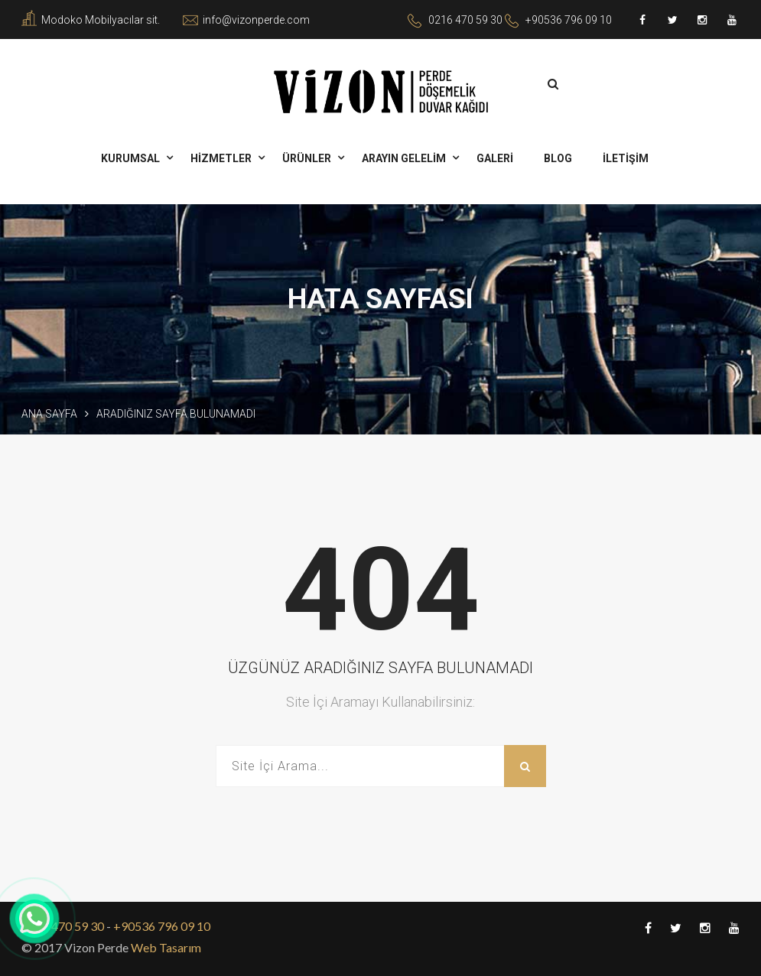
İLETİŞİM (626, 158)
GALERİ (494, 158)
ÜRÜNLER (306, 158)
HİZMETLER (221, 158)
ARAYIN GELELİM (404, 158)
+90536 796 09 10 (568, 20)
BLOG (558, 158)
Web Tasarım (164, 947)
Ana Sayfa (49, 414)
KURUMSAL (130, 158)
